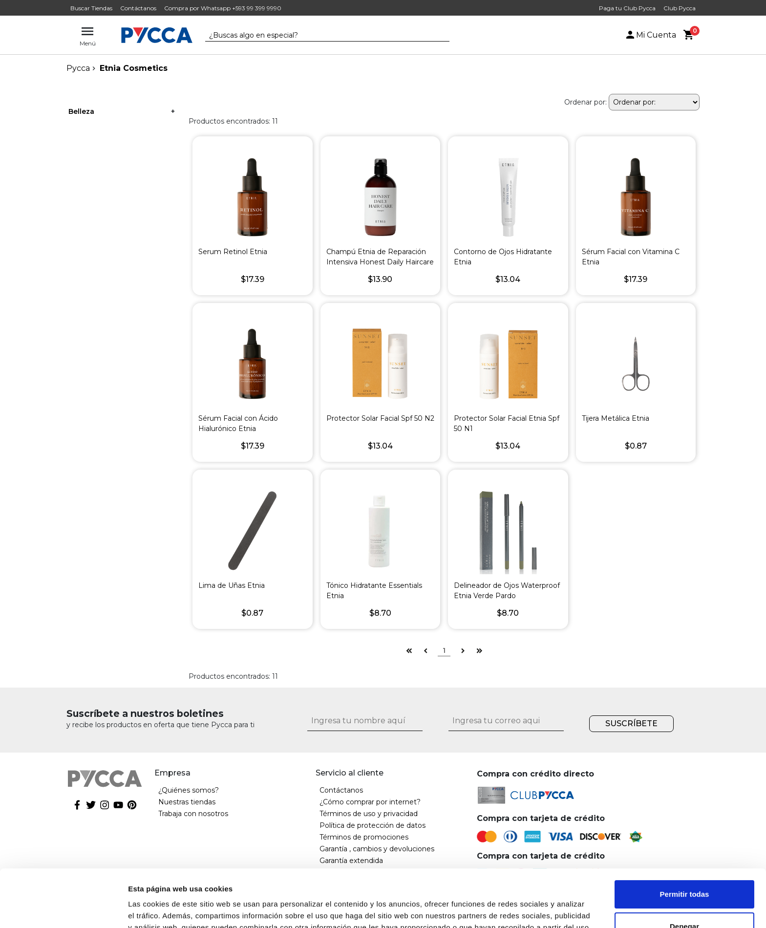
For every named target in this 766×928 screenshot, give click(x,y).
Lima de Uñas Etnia (231, 585)
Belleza (81, 111)
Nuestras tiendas (186, 802)
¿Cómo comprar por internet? (370, 802)
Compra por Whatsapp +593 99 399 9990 (222, 8)
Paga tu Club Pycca (627, 8)
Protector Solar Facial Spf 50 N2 (380, 418)
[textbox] (320, 36)
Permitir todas (684, 837)
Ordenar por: (585, 102)
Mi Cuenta (650, 35)
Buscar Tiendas (91, 8)
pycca (78, 68)
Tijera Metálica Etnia (615, 418)
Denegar (684, 868)
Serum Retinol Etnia (232, 251)
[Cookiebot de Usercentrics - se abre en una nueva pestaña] (63, 909)
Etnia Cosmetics (134, 68)
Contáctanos (138, 8)
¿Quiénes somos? (188, 790)
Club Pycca (679, 8)
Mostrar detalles (156, 909)
